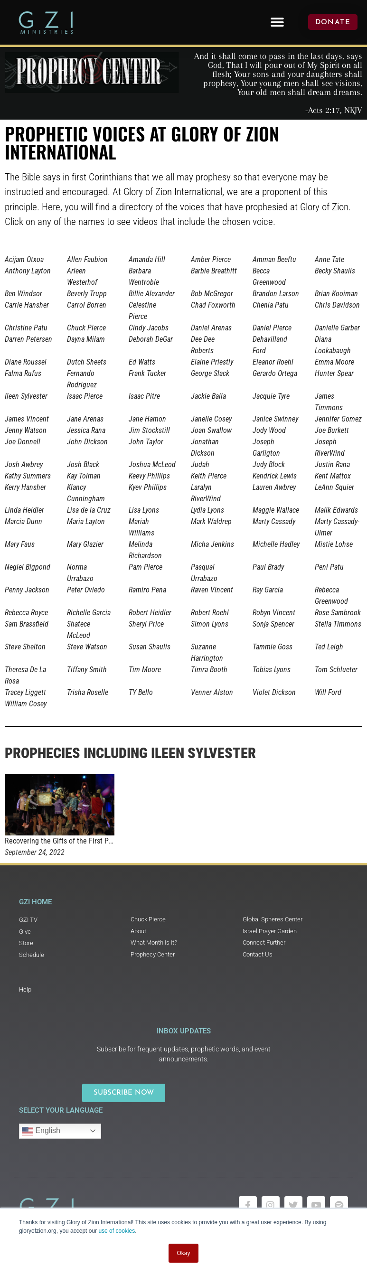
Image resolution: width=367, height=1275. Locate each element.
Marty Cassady (274, 521)
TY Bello (141, 692)
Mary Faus (20, 544)
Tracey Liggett (25, 692)
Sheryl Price (146, 623)
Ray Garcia (268, 589)
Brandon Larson (276, 293)
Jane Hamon (147, 418)
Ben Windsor (23, 293)
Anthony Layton (28, 270)
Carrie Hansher (27, 304)
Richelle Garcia (89, 612)
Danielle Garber (337, 327)
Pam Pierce (145, 567)
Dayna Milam (86, 339)
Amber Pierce (211, 259)
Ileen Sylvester (26, 396)
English (41, 1131)
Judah (200, 464)
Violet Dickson (274, 692)
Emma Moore (334, 361)
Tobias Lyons (272, 669)
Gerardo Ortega (275, 373)
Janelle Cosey (211, 418)
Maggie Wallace (276, 510)
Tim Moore (145, 669)
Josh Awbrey (24, 464)
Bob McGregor (212, 293)
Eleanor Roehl (273, 361)
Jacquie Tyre (271, 396)
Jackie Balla (208, 396)
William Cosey (26, 703)
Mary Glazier (85, 544)
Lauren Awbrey (274, 487)
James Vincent (27, 418)
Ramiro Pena (147, 589)
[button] (277, 22)
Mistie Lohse (334, 544)
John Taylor (146, 441)
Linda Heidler (24, 510)
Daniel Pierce (272, 327)
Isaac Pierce (85, 396)
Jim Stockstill (149, 430)
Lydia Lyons (207, 510)
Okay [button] (183, 1253)
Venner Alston (212, 692)
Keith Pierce (208, 475)
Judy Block (269, 464)
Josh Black (83, 464)
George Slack (210, 373)
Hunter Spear (334, 373)
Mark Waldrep (211, 521)
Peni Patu (329, 567)
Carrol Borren (86, 304)
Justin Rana (332, 464)
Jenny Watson (26, 430)
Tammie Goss (272, 646)
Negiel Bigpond (27, 567)
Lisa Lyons (144, 510)
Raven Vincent (212, 589)
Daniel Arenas (211, 327)
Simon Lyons (209, 623)
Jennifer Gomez (338, 418)
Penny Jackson (27, 589)
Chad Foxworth (213, 304)
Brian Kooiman (336, 293)
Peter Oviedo (86, 589)
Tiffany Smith (87, 669)
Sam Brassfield (26, 623)
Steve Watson (87, 646)
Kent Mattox (333, 475)
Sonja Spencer (273, 623)
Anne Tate (329, 259)
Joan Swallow (211, 430)
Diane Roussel (26, 361)
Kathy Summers (28, 475)
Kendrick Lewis (275, 475)
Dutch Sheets (86, 361)
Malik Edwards (336, 510)
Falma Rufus (23, 373)
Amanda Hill (147, 259)
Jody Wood (269, 430)
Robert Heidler (150, 612)
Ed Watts (142, 361)
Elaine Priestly (212, 361)
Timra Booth (209, 669)
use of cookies (116, 1231)
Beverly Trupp (87, 293)
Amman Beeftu (274, 259)
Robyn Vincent (274, 612)
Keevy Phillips (149, 475)
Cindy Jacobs (149, 327)
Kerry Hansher (25, 487)
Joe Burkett (332, 430)
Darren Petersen (28, 339)
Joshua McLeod (152, 464)
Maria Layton (86, 521)
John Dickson (87, 441)
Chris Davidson (337, 304)
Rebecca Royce (26, 612)
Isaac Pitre (144, 396)
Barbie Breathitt (214, 270)
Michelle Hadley (276, 544)
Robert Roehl (210, 612)
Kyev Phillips (148, 487)
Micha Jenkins (212, 544)
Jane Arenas (85, 418)
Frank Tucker (147, 373)
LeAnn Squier (334, 487)
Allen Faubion (87, 259)
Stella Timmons (338, 623)
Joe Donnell (22, 441)
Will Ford (328, 692)
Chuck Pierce (86, 327)
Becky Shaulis (335, 270)
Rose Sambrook (338, 612)
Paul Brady (268, 567)
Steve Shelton (25, 646)
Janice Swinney (275, 418)
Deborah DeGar (151, 339)
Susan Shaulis (149, 646)
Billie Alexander (152, 293)
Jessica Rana (86, 430)
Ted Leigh (329, 646)
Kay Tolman (84, 475)
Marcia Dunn (23, 521)
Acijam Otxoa (24, 259)
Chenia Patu (271, 304)
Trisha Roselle (87, 692)
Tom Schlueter (336, 669)
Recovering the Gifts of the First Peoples (67, 840)
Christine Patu (26, 327)
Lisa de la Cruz (89, 510)
